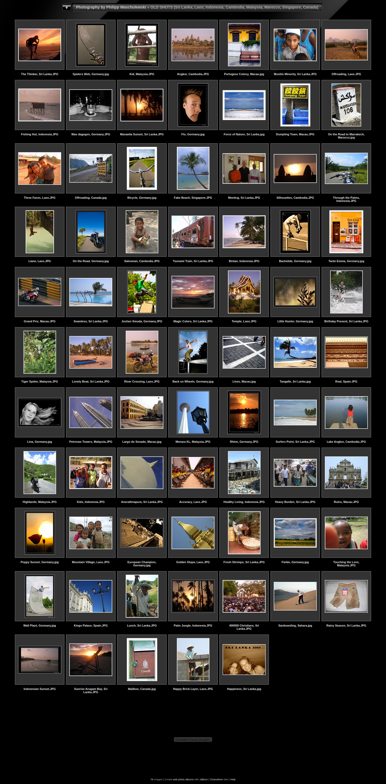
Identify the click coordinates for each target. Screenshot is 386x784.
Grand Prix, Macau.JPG (39, 321)
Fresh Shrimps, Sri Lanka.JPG (244, 562)
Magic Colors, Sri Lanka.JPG (192, 321)
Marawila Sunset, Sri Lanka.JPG (142, 134)
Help (233, 779)
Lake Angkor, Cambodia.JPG (346, 441)
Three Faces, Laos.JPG (40, 197)
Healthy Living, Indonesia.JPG (244, 501)
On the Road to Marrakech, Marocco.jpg (346, 136)
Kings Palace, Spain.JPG (91, 625)
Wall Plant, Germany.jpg (39, 625)
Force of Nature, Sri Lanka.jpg (244, 134)
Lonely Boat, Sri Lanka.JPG (91, 381)
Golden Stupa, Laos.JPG (193, 562)
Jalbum (204, 779)
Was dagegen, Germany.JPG (90, 134)
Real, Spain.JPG (346, 381)
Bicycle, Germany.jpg (141, 197)
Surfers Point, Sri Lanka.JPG (295, 441)
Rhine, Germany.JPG (244, 441)
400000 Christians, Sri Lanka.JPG (244, 627)
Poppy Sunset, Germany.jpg (39, 562)
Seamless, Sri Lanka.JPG (90, 321)
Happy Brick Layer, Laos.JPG (193, 688)
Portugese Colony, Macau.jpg (244, 74)
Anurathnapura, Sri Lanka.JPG (142, 501)
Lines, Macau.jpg (244, 381)
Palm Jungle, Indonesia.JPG (193, 625)
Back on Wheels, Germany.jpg (193, 381)
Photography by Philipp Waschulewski (111, 7)
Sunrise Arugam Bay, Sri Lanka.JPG (90, 690)
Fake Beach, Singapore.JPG (193, 197)
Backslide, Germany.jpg (295, 261)
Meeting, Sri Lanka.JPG (244, 197)
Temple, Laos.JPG (244, 321)
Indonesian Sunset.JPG (40, 688)
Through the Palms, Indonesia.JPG (346, 199)
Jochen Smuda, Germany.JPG (141, 321)
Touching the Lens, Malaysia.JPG (346, 563)
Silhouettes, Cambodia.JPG (295, 197)
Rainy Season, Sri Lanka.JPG (346, 625)
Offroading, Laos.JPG (346, 74)
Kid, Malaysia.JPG (141, 74)
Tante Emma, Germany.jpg (346, 261)
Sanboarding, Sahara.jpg (295, 625)
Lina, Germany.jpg (39, 441)
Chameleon (216, 779)
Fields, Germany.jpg (295, 562)
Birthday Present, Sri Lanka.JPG (346, 321)
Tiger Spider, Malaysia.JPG (39, 381)
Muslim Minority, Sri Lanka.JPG (295, 74)
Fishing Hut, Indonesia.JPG (39, 134)
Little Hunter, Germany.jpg (295, 321)
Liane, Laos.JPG (39, 261)
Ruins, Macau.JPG (346, 501)
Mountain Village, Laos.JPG (90, 562)
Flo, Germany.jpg (192, 134)
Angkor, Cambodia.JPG (193, 74)
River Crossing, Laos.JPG (142, 381)
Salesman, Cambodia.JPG (141, 261)
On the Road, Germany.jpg (91, 261)
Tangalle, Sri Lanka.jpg (295, 381)
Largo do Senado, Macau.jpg (142, 441)
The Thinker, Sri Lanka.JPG (39, 74)
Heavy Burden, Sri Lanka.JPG (295, 501)
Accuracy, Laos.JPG (193, 501)
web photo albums (183, 779)
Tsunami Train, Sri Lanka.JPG (193, 261)
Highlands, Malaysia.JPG (40, 501)
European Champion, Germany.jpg (142, 563)
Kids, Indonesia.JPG (91, 501)
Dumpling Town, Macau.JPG (295, 134)
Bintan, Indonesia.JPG (244, 261)
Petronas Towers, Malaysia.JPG (90, 441)
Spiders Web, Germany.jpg (91, 74)
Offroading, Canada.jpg (90, 197)
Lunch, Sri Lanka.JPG (142, 625)
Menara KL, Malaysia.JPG (193, 441)
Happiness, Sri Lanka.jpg (244, 688)
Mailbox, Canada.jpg (142, 688)
